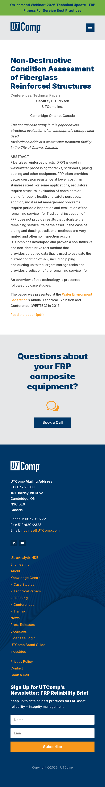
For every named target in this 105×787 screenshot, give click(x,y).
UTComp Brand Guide (27, 645)
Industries (18, 651)
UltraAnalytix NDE (24, 558)
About (15, 571)
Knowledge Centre (25, 578)
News (15, 618)
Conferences (20, 95)
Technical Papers (46, 95)
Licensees (18, 631)
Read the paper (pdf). (27, 315)
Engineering (20, 564)
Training (19, 611)
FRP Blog (20, 598)
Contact (16, 668)
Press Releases (22, 625)
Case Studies (23, 584)
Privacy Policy (21, 661)
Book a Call (52, 422)
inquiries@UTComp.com (40, 530)
